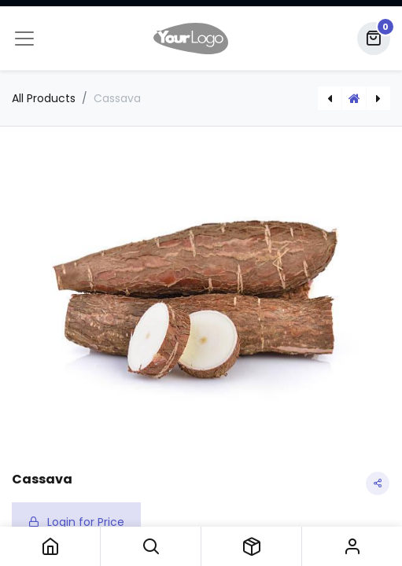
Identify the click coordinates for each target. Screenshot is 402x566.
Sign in (352, 546)
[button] (151, 546)
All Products (44, 98)
